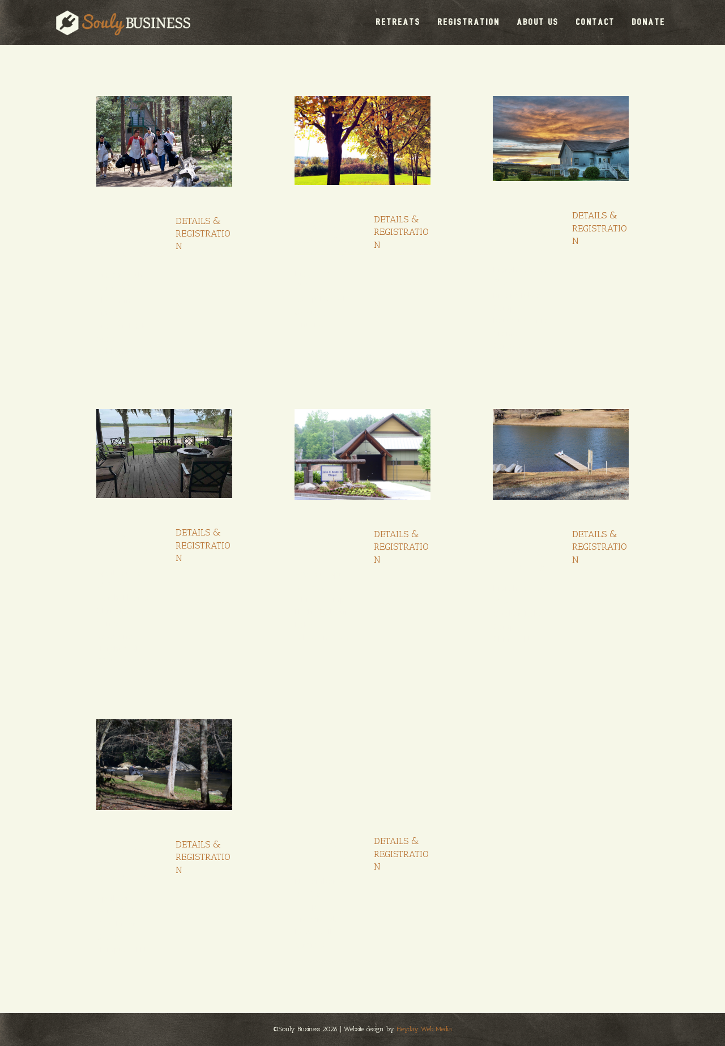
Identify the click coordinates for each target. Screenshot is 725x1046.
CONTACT (595, 22)
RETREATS (398, 22)
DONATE (649, 22)
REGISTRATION (469, 22)
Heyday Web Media (424, 1029)
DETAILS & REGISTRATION (203, 234)
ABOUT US (538, 22)
